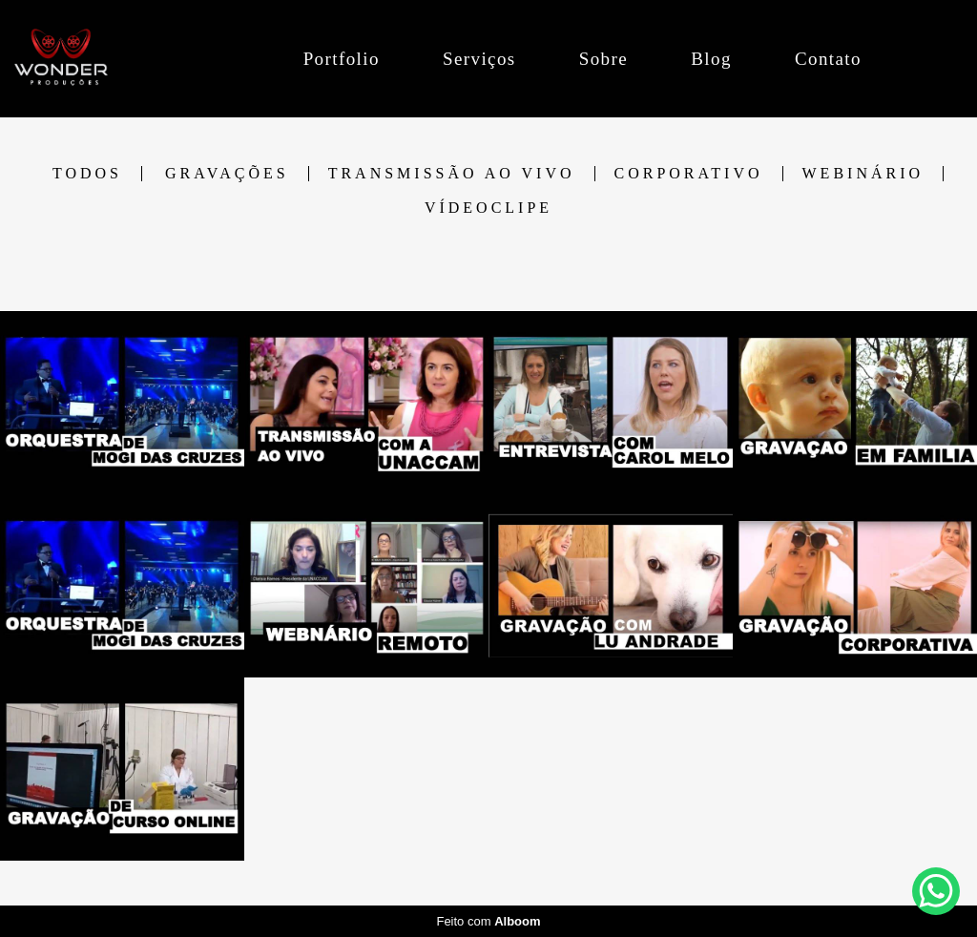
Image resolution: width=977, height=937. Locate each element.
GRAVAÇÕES (227, 173)
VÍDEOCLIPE (488, 208)
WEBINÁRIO (863, 173)
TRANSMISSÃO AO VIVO (451, 173)
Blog (711, 59)
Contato (828, 59)
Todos (87, 173)
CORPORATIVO (688, 173)
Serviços (479, 59)
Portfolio (341, 59)
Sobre (603, 59)
